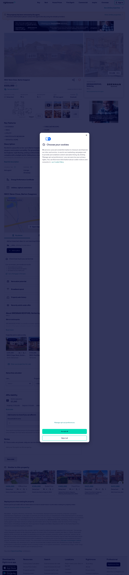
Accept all (64, 431)
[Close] (86, 135)
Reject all (64, 438)
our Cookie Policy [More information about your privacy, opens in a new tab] (57, 162)
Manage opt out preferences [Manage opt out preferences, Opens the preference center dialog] (64, 422)
